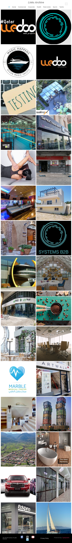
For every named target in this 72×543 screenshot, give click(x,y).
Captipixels (65, 538)
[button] (66, 3)
